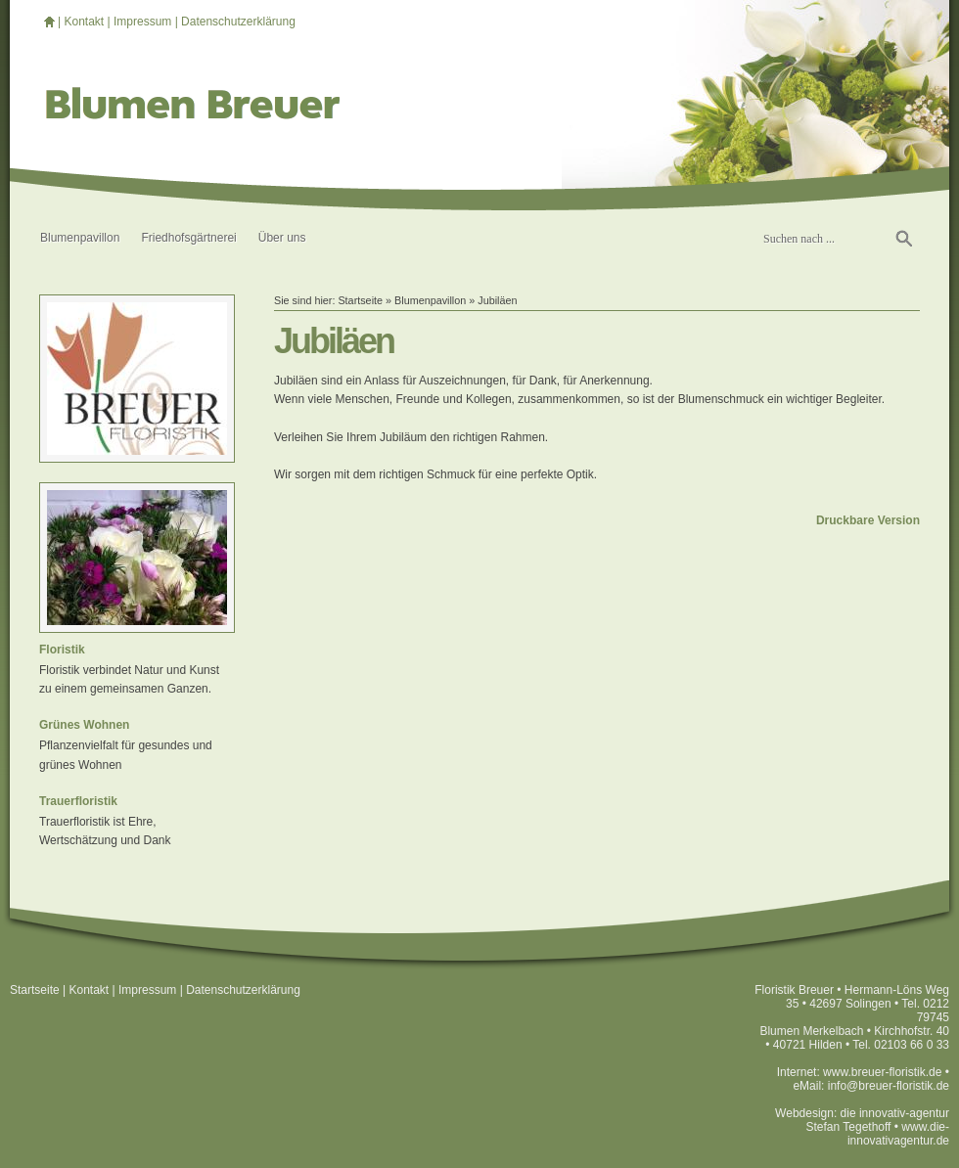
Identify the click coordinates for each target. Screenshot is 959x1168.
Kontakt (84, 21)
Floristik (62, 649)
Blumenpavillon (79, 238)
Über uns (282, 238)
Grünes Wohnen (84, 725)
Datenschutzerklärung (238, 21)
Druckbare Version (868, 520)
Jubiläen (497, 300)
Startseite (360, 300)
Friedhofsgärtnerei (188, 238)
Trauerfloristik (78, 801)
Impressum (142, 21)
